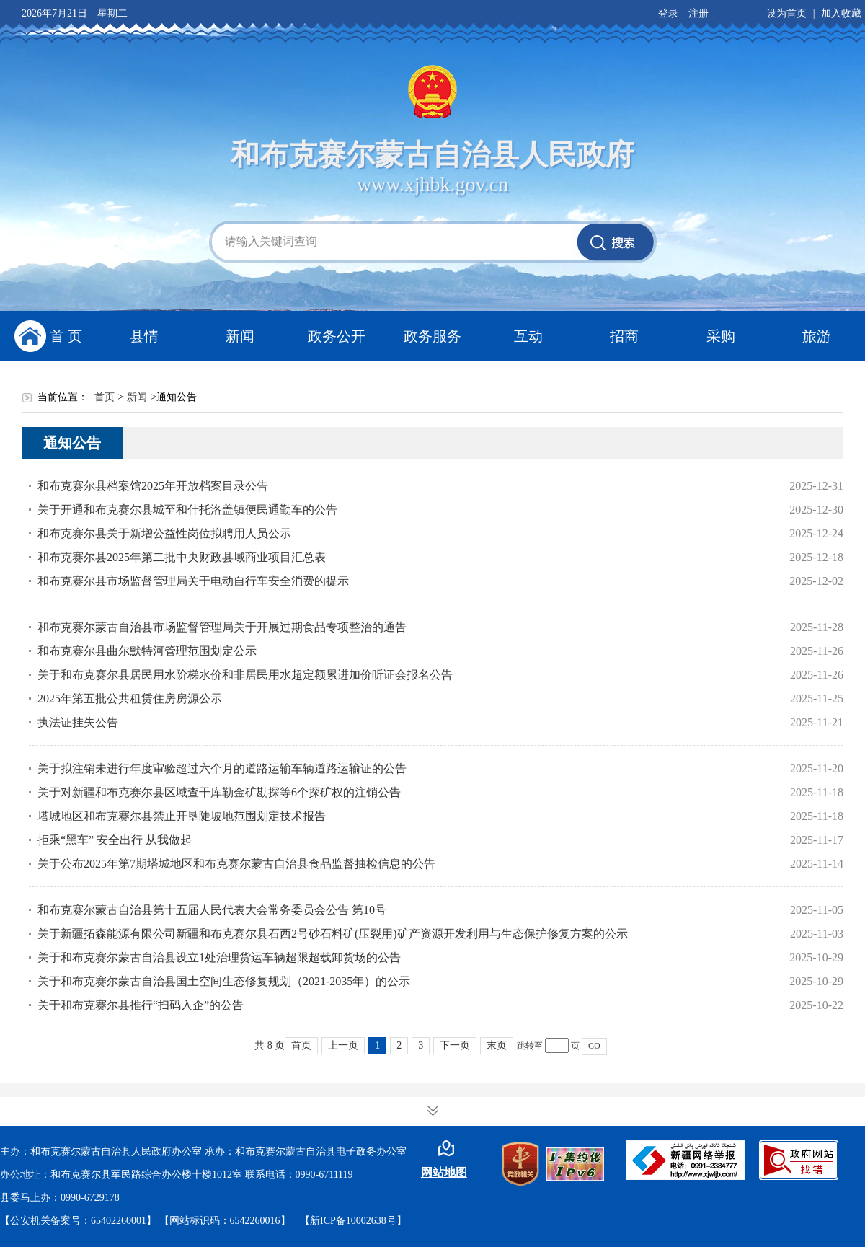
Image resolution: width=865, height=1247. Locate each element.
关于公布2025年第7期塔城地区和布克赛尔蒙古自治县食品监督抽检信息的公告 (236, 864)
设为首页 (786, 13)
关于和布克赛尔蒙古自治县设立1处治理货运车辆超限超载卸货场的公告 (219, 957)
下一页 (455, 1045)
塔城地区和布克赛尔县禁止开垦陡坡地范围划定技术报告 (181, 816)
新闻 (240, 336)
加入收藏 (841, 13)
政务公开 (336, 336)
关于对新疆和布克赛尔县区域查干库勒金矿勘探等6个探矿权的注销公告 (219, 792)
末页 (497, 1045)
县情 (144, 336)
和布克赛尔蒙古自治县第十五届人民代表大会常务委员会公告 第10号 (211, 910)
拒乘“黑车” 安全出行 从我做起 (114, 840)
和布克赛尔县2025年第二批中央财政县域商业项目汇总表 (181, 557)
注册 (698, 13)
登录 (668, 13)
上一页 (343, 1045)
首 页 (66, 336)
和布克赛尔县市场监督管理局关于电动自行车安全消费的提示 (193, 581)
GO (594, 1046)
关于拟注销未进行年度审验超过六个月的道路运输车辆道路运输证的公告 (222, 768)
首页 (104, 397)
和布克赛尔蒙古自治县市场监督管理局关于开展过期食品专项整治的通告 (222, 627)
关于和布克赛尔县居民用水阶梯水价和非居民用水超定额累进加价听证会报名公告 (245, 675)
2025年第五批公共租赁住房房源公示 (129, 698)
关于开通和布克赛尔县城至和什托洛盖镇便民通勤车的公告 (187, 509)
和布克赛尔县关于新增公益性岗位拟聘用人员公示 (164, 533)
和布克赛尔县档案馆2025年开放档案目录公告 (152, 486)
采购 (720, 336)
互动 (528, 336)
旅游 (816, 336)
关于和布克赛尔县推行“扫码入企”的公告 (140, 1005)
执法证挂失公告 (77, 722)
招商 (624, 336)
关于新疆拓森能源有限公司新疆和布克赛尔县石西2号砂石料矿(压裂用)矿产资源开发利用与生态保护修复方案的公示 (332, 933)
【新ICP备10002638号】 (353, 1220)
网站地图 (444, 1172)
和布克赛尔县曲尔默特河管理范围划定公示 (147, 651)
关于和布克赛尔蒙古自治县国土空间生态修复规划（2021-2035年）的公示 (223, 981)
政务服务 (432, 336)
